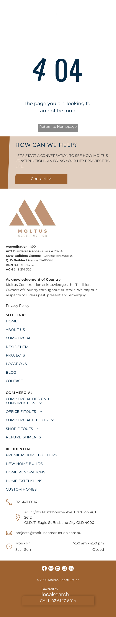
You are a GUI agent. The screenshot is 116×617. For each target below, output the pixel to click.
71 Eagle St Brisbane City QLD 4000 (63, 523)
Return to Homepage (58, 126)
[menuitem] (58, 321)
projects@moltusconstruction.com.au (48, 533)
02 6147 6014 (26, 502)
